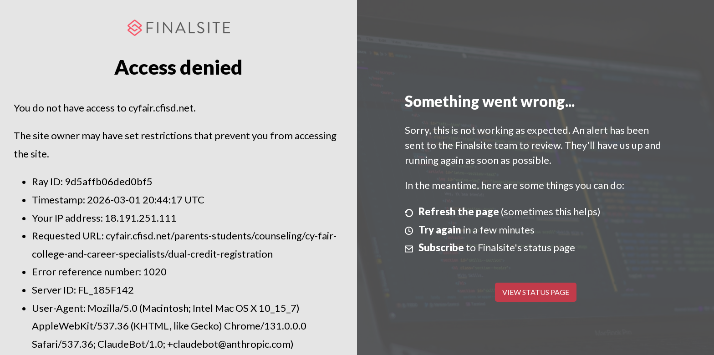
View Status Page (535, 292)
